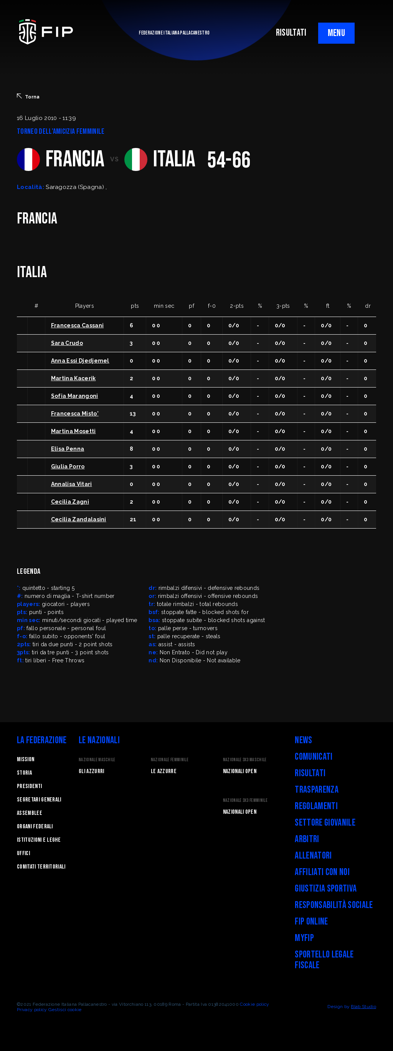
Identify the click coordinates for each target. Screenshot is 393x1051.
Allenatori (313, 856)
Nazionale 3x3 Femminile (245, 800)
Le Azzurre (164, 771)
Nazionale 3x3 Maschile (245, 760)
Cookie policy (254, 1004)
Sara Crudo (67, 343)
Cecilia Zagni (70, 502)
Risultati (310, 773)
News (303, 740)
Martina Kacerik (73, 378)
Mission (25, 759)
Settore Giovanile (325, 823)
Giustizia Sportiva (326, 889)
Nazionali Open (239, 771)
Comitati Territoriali (41, 866)
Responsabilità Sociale (334, 905)
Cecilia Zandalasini (78, 519)
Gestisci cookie (65, 1009)
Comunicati (313, 757)
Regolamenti (316, 806)
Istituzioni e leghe (39, 840)
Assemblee (29, 813)
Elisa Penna (67, 449)
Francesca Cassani (77, 325)
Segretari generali (39, 799)
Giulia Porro (68, 466)
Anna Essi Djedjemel (80, 361)
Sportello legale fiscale (324, 960)
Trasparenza (317, 790)
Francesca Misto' (75, 414)
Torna (28, 97)
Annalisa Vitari (71, 484)
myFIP (304, 938)
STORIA (24, 773)
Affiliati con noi (322, 872)
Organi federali (35, 826)
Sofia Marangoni (74, 396)
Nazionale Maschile (97, 760)
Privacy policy (32, 1009)
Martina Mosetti (73, 431)
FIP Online (311, 922)
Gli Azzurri (91, 771)
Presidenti (29, 786)
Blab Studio (363, 1006)
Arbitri (307, 839)
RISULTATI (291, 33)
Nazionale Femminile (169, 760)
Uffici (23, 853)
